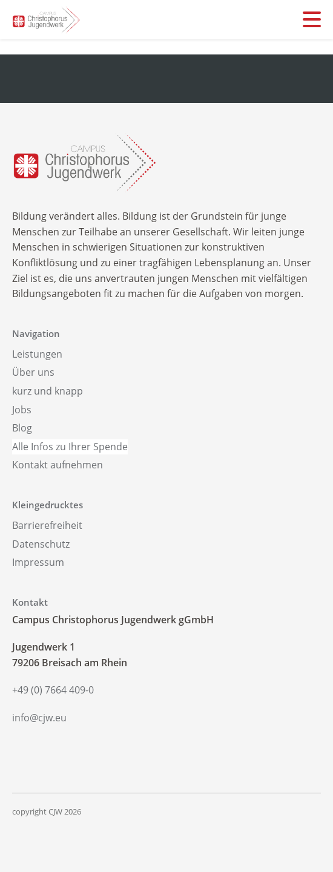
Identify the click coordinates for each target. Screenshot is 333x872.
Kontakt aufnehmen (57, 464)
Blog (22, 427)
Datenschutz (41, 544)
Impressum (38, 562)
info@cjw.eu (39, 717)
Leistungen (37, 354)
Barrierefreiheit (47, 525)
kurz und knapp (47, 391)
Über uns (33, 372)
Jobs (21, 409)
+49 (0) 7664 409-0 (53, 690)
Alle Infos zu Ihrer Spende (70, 446)
